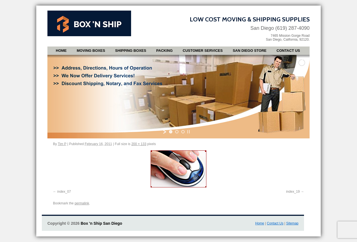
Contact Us (288, 50)
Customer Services (203, 50)
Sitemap (292, 223)
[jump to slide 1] (170, 131)
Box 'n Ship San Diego (101, 223)
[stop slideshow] (188, 131)
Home (61, 50)
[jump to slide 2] (176, 131)
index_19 (293, 192)
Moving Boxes (91, 50)
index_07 (64, 192)
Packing (164, 50)
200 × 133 (138, 144)
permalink (81, 203)
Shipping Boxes (130, 50)
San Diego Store (249, 50)
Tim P (62, 144)
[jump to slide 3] (183, 131)
